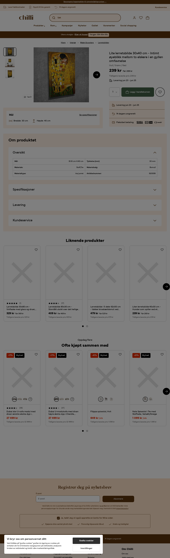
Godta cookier (86, 541)
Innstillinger (86, 548)
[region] (53, 544)
